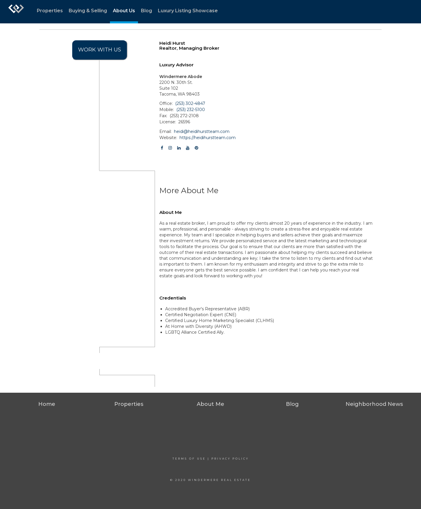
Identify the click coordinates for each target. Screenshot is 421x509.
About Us (124, 10)
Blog (146, 10)
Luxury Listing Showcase (188, 10)
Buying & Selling (88, 10)
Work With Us (99, 49)
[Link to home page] (16, 11)
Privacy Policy (230, 458)
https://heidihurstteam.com (208, 137)
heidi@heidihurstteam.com (202, 131)
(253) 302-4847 (190, 103)
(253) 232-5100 (190, 109)
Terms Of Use (189, 458)
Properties (50, 10)
